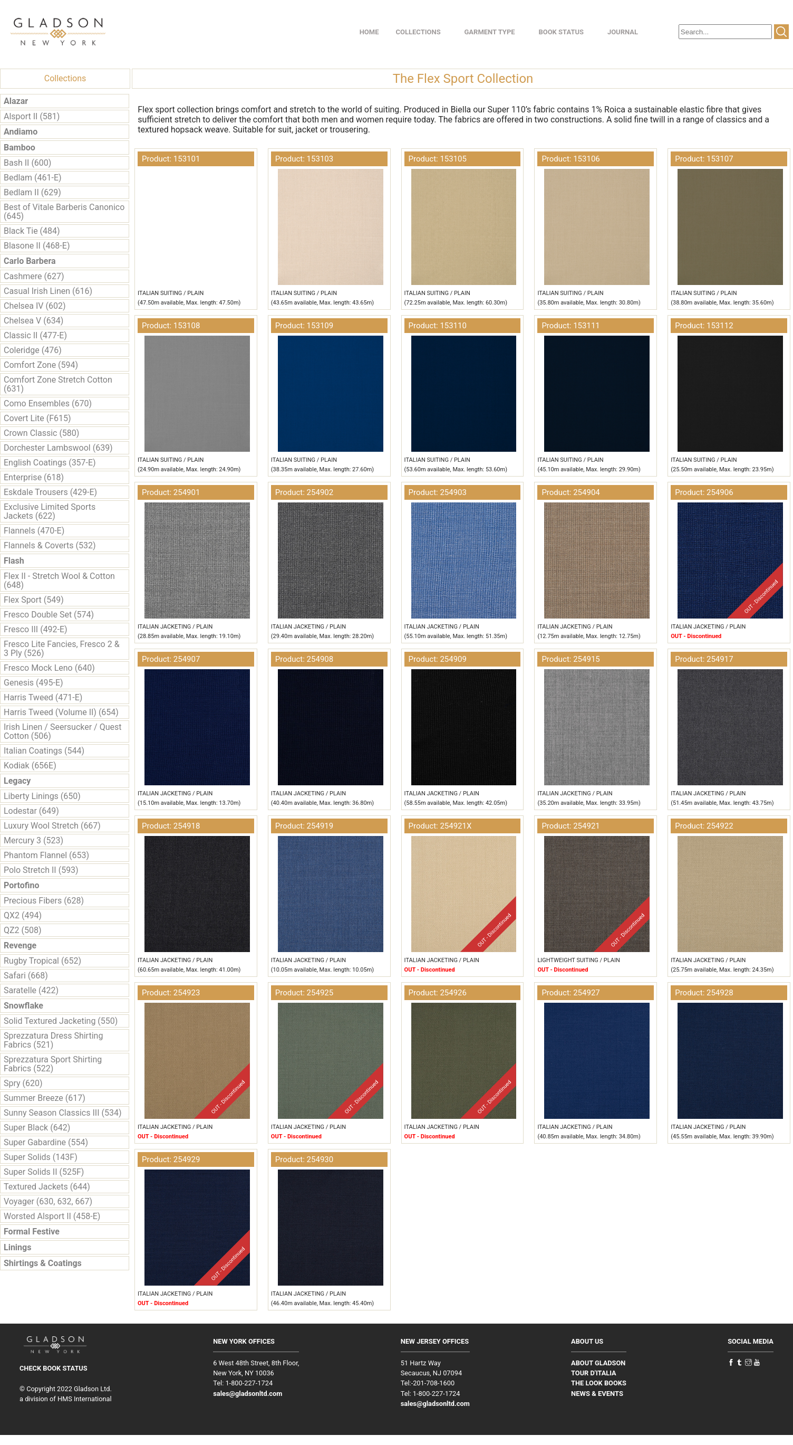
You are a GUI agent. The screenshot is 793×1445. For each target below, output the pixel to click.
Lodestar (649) (31, 811)
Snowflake (23, 1006)
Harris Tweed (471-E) (43, 697)
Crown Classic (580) (41, 433)
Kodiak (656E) (30, 765)
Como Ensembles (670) (48, 403)
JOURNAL (622, 32)
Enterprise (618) (34, 477)
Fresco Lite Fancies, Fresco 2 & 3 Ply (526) (62, 648)
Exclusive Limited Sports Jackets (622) (49, 511)
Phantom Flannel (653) (46, 855)
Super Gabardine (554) (46, 1142)
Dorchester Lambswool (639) (58, 448)
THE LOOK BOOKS (598, 1383)
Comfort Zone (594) (41, 365)
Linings (17, 1247)
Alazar (16, 101)
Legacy (17, 781)
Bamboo (19, 147)
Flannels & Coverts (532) (49, 545)
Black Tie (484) (32, 231)
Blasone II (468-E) (37, 246)
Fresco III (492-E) (35, 629)
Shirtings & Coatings (43, 1263)
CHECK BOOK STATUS (54, 1368)
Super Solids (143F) (41, 1157)
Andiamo (20, 132)
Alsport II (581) (32, 116)
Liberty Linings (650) (42, 796)
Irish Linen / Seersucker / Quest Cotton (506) (62, 731)
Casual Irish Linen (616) (48, 291)
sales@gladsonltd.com (247, 1394)
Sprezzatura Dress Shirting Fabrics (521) (53, 1040)
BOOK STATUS (561, 32)
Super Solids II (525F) (44, 1172)
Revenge (20, 945)
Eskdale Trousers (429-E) (50, 492)
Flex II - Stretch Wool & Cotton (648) (59, 580)
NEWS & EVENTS (597, 1394)
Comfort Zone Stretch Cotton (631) (58, 384)
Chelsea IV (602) (35, 306)
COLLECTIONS (418, 32)
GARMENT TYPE (489, 32)
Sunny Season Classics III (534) (62, 1113)
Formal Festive (32, 1232)
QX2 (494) (23, 915)
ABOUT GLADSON (598, 1363)
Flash (14, 561)
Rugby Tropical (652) (42, 961)
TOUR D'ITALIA (593, 1373)
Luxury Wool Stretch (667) (52, 826)
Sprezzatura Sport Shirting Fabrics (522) (53, 1063)
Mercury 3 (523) (33, 840)
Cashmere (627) (34, 276)
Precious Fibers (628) (44, 901)
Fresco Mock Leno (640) (49, 668)
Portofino (22, 885)
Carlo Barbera (30, 261)
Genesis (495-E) (33, 683)
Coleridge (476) (33, 350)
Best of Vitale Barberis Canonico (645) (64, 211)
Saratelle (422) (31, 990)
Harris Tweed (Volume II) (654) (61, 712)
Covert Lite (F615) (37, 418)
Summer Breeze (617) (44, 1098)
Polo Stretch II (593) (41, 870)
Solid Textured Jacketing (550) (61, 1021)
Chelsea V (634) (33, 321)
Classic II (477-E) (35, 335)
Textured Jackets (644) (47, 1187)
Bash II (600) (27, 163)
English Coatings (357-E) (50, 463)
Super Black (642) (37, 1128)
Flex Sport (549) (34, 600)
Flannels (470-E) (34, 531)
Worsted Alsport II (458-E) (52, 1216)
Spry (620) (23, 1083)
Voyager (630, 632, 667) (48, 1201)
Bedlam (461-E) (33, 178)
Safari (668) (26, 976)
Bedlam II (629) (32, 192)
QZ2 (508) (23, 930)
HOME (369, 32)
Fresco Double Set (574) (49, 615)
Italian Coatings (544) (44, 751)
